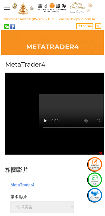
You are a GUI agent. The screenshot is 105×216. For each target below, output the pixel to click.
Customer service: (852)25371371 (29, 19)
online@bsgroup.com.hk (77, 19)
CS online (85, 26)
